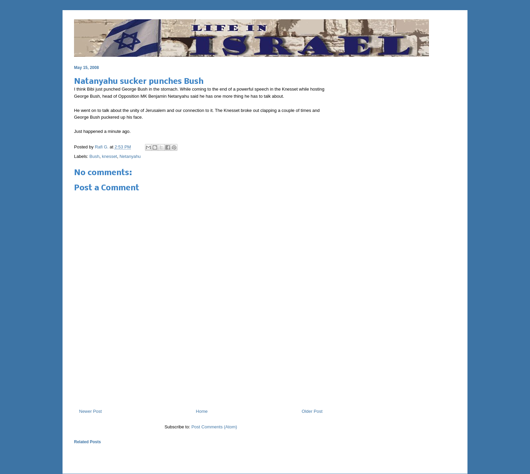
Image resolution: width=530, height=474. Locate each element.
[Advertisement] (201, 374)
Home (202, 411)
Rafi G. (102, 146)
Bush (95, 156)
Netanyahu (130, 156)
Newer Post (90, 411)
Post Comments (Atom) (214, 426)
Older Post (312, 411)
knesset (109, 156)
